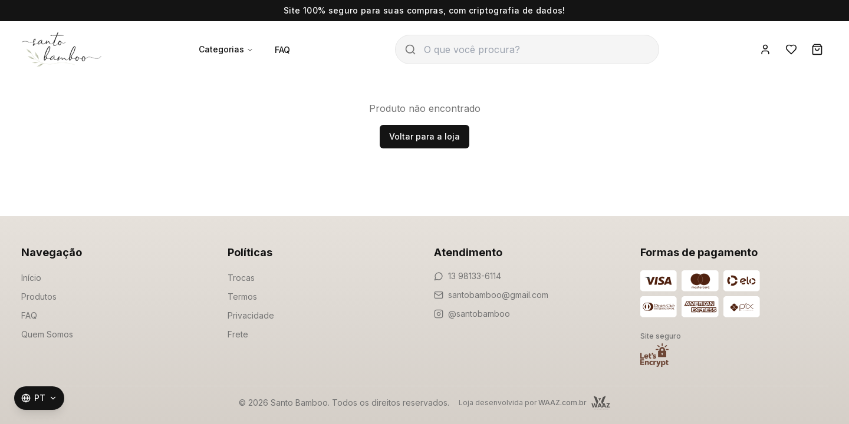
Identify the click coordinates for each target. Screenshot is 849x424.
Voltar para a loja (424, 136)
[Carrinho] (817, 49)
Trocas (241, 278)
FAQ (282, 50)
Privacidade (251, 315)
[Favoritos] (791, 49)
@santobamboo (479, 314)
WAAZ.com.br (562, 402)
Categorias (226, 49)
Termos (242, 297)
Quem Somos (47, 334)
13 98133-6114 (474, 276)
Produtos (39, 297)
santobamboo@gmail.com (498, 295)
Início (31, 278)
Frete (238, 334)
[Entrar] (765, 49)
